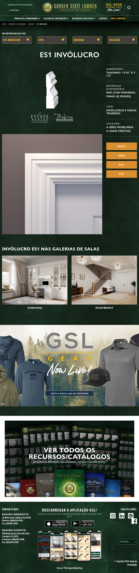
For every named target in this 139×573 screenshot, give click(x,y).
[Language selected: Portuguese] (128, 541)
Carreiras (14, 10)
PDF (121, 174)
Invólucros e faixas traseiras (121, 112)
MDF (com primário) (120, 92)
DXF (121, 165)
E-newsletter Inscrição (20, 5)
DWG (121, 155)
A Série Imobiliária (119, 127)
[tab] (27, 18)
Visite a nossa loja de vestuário (69, 393)
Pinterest (130, 515)
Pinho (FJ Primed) (118, 96)
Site (69, 568)
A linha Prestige (118, 131)
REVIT (122, 146)
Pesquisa (129, 7)
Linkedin (121, 515)
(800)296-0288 (18, 539)
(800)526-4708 (16, 520)
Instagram (113, 515)
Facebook (134, 521)
